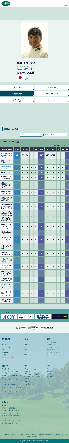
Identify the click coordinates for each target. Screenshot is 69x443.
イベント (49, 376)
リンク (4, 418)
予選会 (4, 355)
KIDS (25, 355)
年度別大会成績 (17, 94)
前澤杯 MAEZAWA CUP (6, 167)
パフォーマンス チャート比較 (17, 100)
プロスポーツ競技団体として (11, 408)
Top (48, 369)
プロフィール (17, 87)
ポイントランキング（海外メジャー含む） (11, 372)
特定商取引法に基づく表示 (10, 423)
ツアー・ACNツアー (8, 347)
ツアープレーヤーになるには (11, 410)
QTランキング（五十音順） (32, 376)
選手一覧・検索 (51, 342)
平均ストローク (7, 382)
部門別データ (52, 87)
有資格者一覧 (51, 345)
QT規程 (26, 379)
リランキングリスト (53, 347)
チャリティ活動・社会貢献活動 (11, 415)
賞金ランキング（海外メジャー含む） (11, 376)
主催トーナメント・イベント (11, 413)
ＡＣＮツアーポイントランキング (11, 388)
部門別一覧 (5, 369)
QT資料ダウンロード (30, 384)
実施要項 (27, 381)
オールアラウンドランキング (11, 380)
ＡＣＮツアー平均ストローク (11, 394)
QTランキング (51, 355)
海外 (25, 350)
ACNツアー (5, 345)
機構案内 (5, 405)
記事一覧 (27, 371)
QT (3, 350)
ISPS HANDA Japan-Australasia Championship (6, 155)
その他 (26, 352)
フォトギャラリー (52, 100)
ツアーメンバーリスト (53, 352)
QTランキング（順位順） (32, 374)
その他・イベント (7, 357)
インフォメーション (30, 369)
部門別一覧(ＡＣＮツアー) (10, 385)
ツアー (4, 342)
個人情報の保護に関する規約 (11, 420)
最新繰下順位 (51, 350)
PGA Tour (5, 352)
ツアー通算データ (52, 94)
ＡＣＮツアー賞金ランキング (11, 391)
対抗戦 (49, 374)
